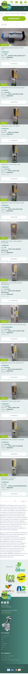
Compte (21, 3)
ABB (2, 639)
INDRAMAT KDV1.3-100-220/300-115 (12, 363)
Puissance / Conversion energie (10, 659)
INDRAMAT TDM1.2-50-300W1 (10, 126)
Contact (16, 3)
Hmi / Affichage (5, 658)
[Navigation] (25, 8)
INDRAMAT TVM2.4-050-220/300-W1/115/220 (11, 242)
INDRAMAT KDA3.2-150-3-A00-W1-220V (13, 324)
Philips (3, 647)
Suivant (24, 501)
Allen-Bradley (5, 635)
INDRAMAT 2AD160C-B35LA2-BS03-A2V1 (12, 48)
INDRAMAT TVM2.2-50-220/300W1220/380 (8, 478)
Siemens (3, 645)
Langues (12, 3)
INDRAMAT (5, 52)
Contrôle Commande (7, 656)
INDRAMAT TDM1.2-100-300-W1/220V (13, 88)
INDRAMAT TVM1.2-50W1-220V (10, 401)
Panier (25, 3)
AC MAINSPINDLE (7, 327)
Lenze (2, 641)
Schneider (4, 643)
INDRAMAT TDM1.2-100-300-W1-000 (12, 203)
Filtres (4, 24)
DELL (2, 649)
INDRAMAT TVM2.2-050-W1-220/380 (12, 439)
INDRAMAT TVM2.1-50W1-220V (10, 164)
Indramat (3, 637)
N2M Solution (21, 667)
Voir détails (14, 63)
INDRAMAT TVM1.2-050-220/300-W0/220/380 (11, 283)
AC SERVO (5, 90)
